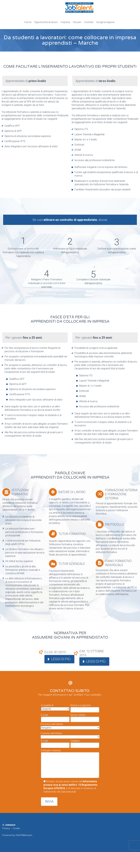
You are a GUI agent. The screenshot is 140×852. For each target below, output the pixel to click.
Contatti (88, 22)
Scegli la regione (105, 22)
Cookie (16, 828)
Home (27, 22)
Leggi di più (60, 659)
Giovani (77, 22)
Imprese (65, 22)
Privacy (6, 828)
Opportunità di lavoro (46, 22)
